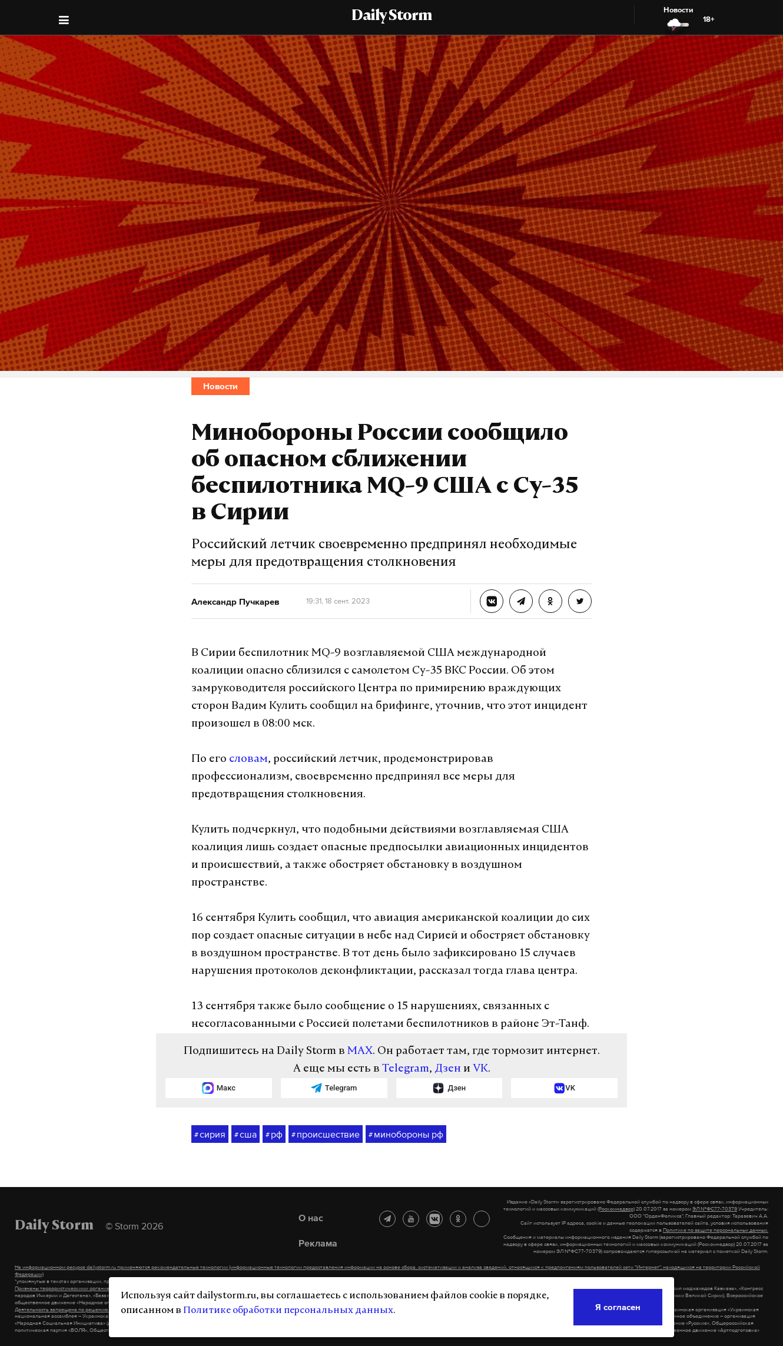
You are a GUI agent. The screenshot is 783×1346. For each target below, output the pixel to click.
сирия (209, 1135)
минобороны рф (406, 1135)
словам (248, 759)
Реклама (317, 1243)
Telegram (405, 1069)
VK (480, 1069)
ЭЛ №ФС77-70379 (714, 1209)
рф (274, 1135)
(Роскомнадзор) (616, 1209)
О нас (310, 1217)
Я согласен (618, 1307)
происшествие (325, 1135)
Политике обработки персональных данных (288, 1310)
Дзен (447, 1069)
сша (245, 1135)
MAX (360, 1051)
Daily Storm (391, 16)
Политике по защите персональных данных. (715, 1230)
